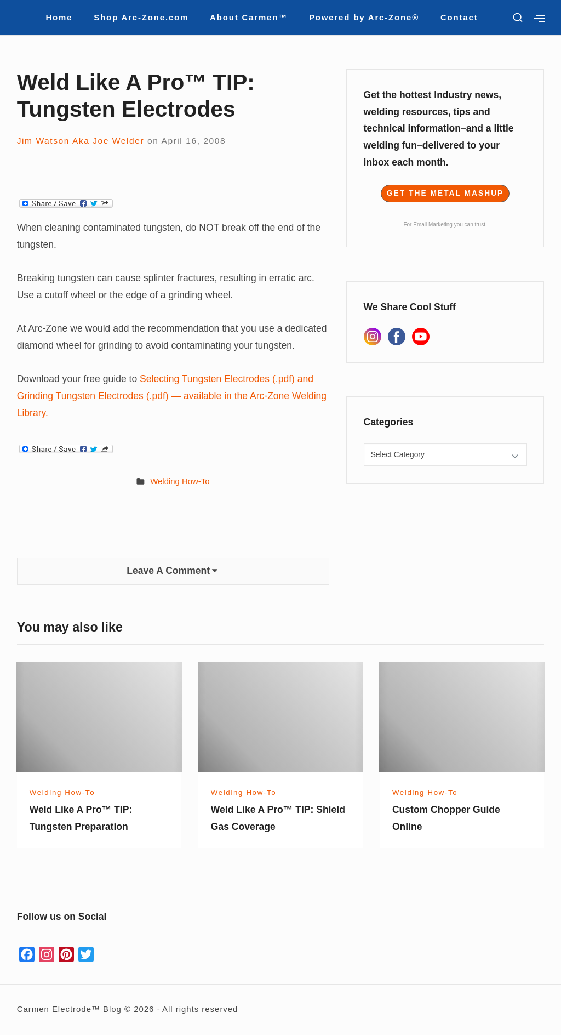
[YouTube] (421, 336)
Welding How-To (179, 481)
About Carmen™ (249, 17)
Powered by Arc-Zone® (364, 17)
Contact (459, 17)
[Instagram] (372, 336)
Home (58, 17)
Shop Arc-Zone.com (141, 17)
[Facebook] (396, 336)
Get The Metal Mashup (445, 193)
